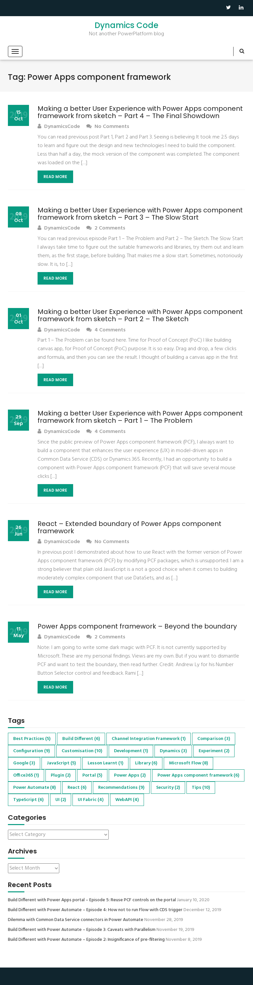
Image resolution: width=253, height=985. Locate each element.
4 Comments (106, 330)
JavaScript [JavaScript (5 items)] (61, 763)
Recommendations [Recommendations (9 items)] (121, 787)
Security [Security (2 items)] (168, 787)
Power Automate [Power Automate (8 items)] (34, 787)
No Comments (107, 127)
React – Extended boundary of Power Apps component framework (129, 527)
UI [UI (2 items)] (60, 800)
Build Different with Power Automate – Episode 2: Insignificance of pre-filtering (86, 940)
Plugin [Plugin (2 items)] (60, 775)
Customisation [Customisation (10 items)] (82, 751)
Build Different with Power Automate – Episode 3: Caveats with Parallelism (81, 930)
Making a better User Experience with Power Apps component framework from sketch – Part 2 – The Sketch (140, 315)
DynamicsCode (59, 127)
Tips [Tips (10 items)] (201, 787)
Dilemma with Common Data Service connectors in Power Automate (75, 920)
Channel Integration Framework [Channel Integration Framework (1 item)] (148, 739)
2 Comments (105, 228)
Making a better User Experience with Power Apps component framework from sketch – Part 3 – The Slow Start (140, 213)
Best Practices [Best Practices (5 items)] (31, 739)
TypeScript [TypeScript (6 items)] (28, 800)
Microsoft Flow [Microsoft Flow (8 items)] (188, 763)
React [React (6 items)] (77, 787)
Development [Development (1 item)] (131, 751)
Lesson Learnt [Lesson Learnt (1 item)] (105, 763)
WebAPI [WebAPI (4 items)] (127, 800)
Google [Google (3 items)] (24, 763)
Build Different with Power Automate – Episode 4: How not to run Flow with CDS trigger (95, 910)
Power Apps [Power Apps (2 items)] (130, 775)
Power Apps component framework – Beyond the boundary (137, 626)
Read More (55, 176)
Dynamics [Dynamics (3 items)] (173, 751)
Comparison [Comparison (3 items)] (213, 739)
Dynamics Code (126, 25)
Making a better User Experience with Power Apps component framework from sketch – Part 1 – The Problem (140, 417)
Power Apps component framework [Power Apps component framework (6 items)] (198, 775)
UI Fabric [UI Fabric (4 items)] (90, 800)
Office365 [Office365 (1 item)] (26, 775)
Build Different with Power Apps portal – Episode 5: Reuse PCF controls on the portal (92, 900)
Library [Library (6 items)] (146, 763)
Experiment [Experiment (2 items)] (214, 751)
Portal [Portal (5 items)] (92, 775)
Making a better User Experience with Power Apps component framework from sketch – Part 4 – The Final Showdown (140, 112)
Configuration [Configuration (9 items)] (31, 751)
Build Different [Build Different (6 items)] (81, 739)
